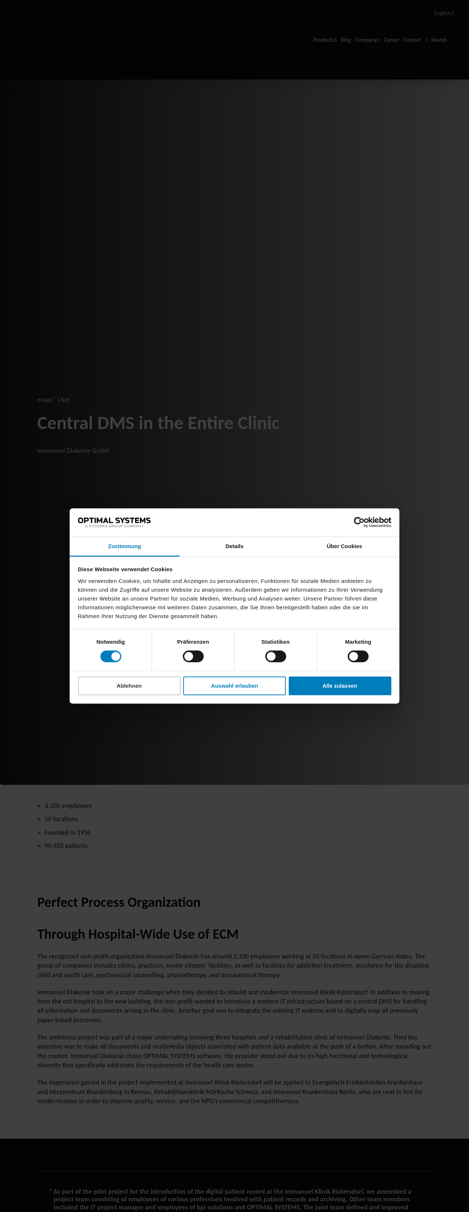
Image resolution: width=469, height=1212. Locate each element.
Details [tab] (234, 546)
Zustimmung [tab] (124, 546)
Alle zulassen (339, 686)
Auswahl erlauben (234, 686)
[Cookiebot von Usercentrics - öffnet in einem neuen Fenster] (359, 522)
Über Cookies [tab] (344, 546)
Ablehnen (129, 686)
